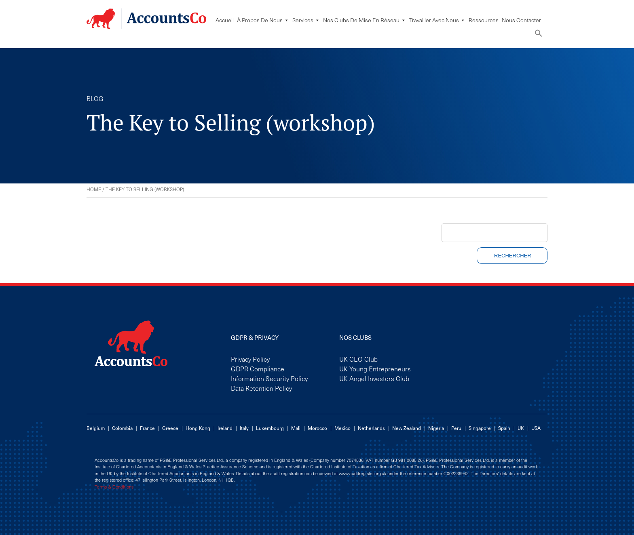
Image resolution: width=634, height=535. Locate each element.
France (147, 428)
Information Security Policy (269, 378)
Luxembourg (270, 428)
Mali (295, 428)
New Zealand (406, 428)
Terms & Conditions (114, 487)
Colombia (122, 428)
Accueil (225, 20)
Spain (504, 428)
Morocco (317, 428)
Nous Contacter (521, 20)
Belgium (96, 428)
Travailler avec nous (437, 20)
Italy (244, 428)
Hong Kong (198, 428)
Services (306, 20)
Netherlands (371, 428)
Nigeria (436, 428)
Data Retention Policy (261, 388)
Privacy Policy (250, 359)
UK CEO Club (358, 359)
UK (521, 428)
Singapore (480, 428)
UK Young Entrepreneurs (375, 368)
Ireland (225, 428)
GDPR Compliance (257, 368)
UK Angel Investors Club (374, 378)
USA (536, 428)
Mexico (342, 428)
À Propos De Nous (263, 20)
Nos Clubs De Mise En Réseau (364, 20)
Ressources (484, 20)
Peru (456, 428)
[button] (539, 35)
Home (94, 189)
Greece (170, 428)
